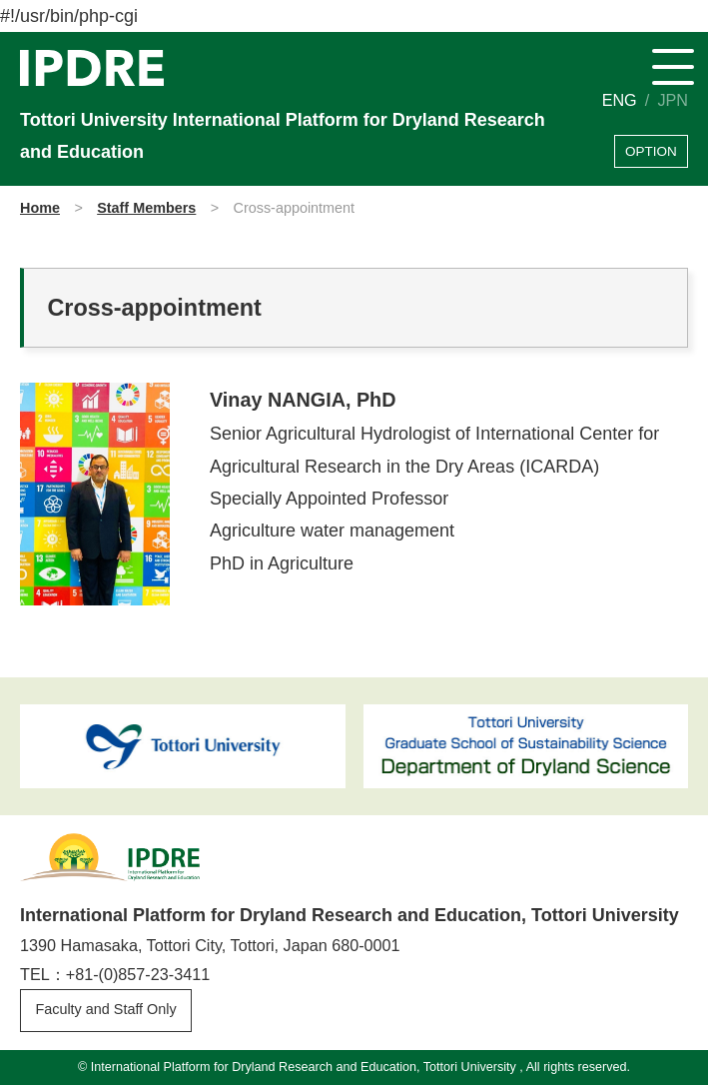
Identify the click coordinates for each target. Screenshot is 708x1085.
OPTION (651, 151)
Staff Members (146, 208)
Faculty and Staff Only (105, 1009)
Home (40, 208)
